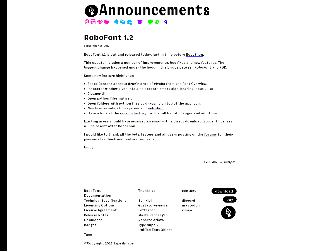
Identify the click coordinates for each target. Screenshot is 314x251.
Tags (88, 234)
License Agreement (100, 210)
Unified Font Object (155, 229)
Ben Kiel (145, 200)
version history (133, 113)
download (224, 191)
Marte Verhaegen (153, 215)
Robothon (194, 54)
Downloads (93, 220)
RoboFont (92, 190)
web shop (156, 108)
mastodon (191, 205)
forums (210, 134)
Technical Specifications (105, 200)
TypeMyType (123, 243)
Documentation (97, 195)
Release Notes (96, 215)
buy (229, 199)
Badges (90, 225)
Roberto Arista (151, 220)
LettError (146, 210)
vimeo (187, 210)
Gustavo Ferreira (153, 205)
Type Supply (148, 225)
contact (189, 190)
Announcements (154, 10)
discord (188, 200)
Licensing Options (99, 205)
